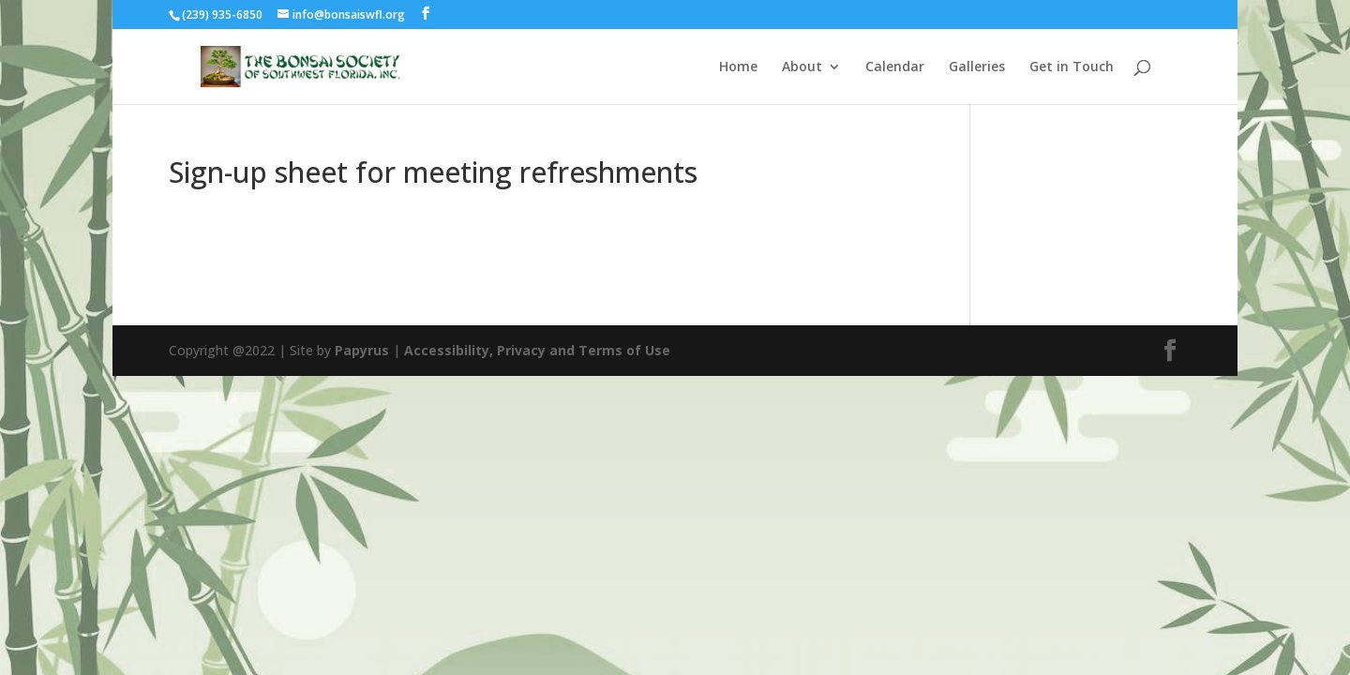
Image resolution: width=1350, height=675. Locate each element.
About (802, 67)
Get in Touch (1071, 67)
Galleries (977, 67)
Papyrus (362, 350)
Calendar (894, 67)
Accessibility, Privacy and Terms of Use (537, 350)
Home (738, 67)
